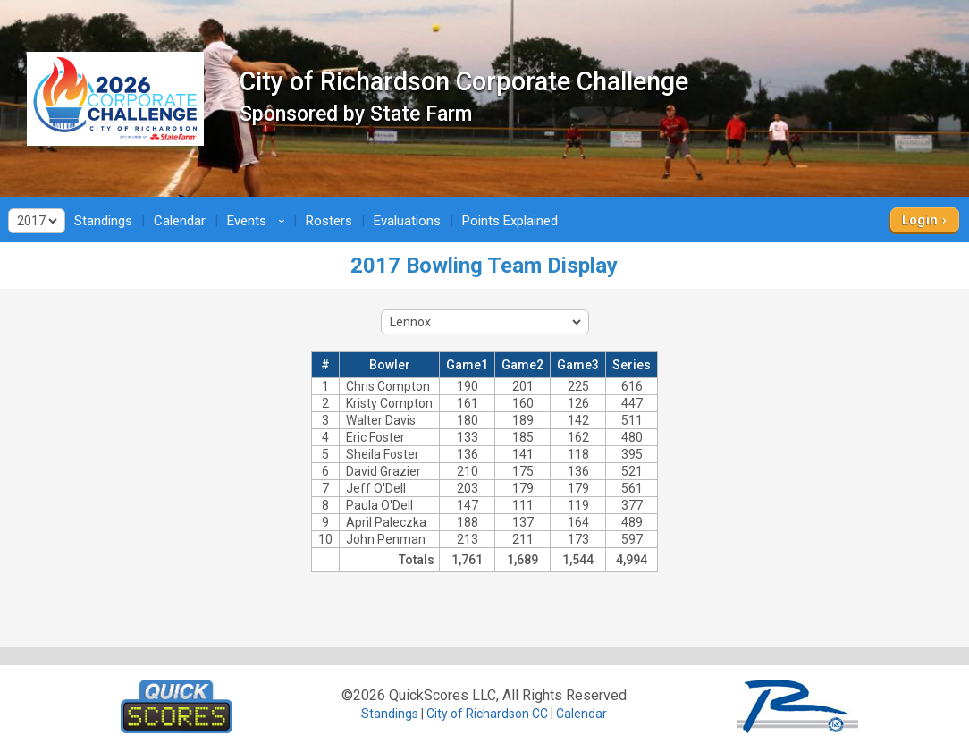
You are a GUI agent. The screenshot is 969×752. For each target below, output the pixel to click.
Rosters (329, 221)
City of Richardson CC (487, 713)
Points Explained (510, 221)
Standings (103, 221)
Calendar (180, 221)
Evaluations (407, 221)
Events (259, 221)
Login (920, 220)
